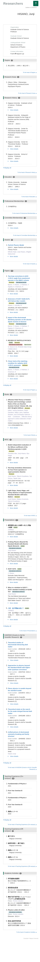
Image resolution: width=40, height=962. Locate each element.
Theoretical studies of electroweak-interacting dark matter (18, 645)
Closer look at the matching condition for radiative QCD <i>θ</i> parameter (17, 363)
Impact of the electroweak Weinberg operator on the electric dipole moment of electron (19, 320)
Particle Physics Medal (16, 245)
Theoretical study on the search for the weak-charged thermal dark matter (20, 711)
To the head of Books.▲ (30, 435)
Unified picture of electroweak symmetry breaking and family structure (18, 734)
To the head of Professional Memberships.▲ (24, 213)
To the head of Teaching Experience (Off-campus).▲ (22, 866)
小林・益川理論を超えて (16, 608)
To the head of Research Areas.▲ (27, 93)
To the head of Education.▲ (29, 196)
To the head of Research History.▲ (27, 172)
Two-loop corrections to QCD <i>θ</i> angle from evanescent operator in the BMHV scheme (19, 278)
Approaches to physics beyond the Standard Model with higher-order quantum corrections (19, 667)
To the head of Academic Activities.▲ (26, 932)
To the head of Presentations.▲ (28, 631)
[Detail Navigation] (35, 3)
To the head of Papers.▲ (30, 390)
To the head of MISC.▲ (30, 515)
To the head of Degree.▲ (30, 72)
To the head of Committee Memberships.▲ (25, 235)
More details (13, 110)
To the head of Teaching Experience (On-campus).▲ (22, 824)
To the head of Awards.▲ (30, 264)
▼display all (7, 168)
